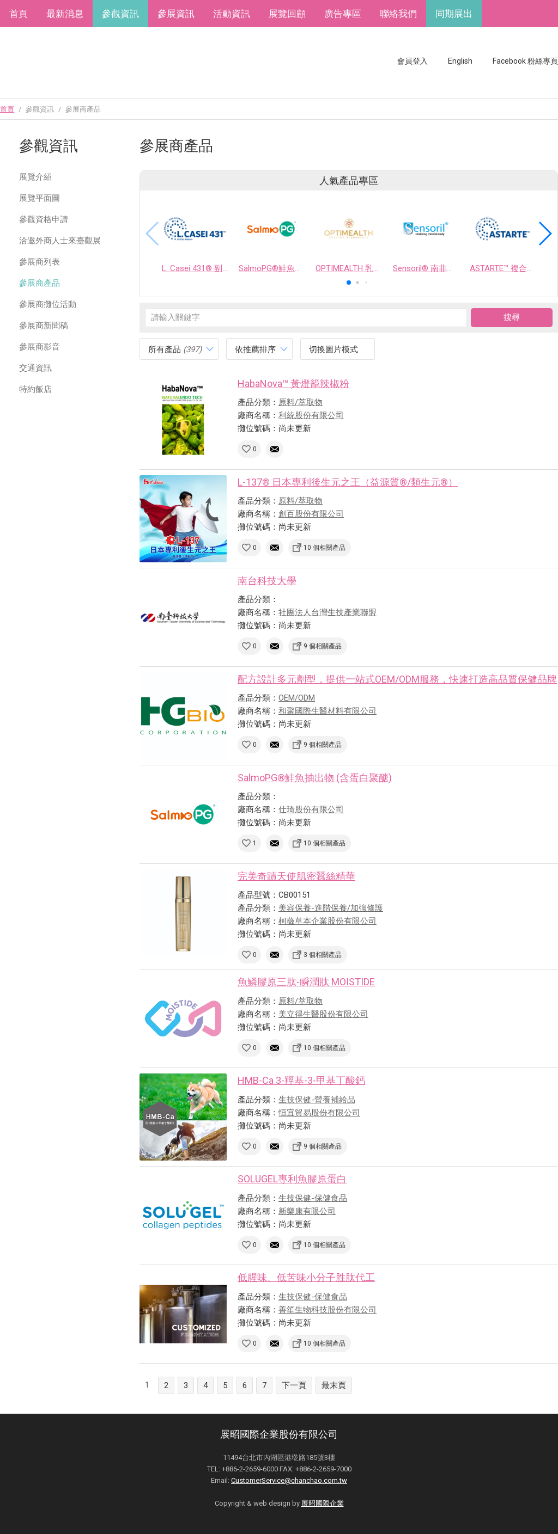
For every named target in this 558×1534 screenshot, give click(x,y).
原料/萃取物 (300, 402)
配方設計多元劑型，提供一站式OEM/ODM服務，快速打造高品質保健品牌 (397, 679)
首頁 (18, 13)
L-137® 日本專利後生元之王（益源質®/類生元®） (348, 482)
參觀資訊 (120, 13)
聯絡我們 (398, 13)
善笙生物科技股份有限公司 (327, 1310)
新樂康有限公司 (307, 1211)
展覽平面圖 (39, 198)
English (460, 61)
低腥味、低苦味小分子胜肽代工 (306, 1277)
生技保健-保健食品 (312, 1198)
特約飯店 (35, 389)
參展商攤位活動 (47, 304)
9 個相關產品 (323, 646)
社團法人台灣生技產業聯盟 (327, 612)
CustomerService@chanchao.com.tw (289, 1480)
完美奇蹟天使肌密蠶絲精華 (296, 876)
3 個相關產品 (323, 955)
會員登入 (412, 61)
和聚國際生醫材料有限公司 (327, 711)
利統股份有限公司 (311, 415)
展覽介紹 (35, 177)
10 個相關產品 (324, 547)
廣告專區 (342, 13)
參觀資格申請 (43, 219)
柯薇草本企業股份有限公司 (327, 921)
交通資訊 (35, 368)
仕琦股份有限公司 (311, 809)
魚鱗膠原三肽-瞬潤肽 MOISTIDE (306, 981)
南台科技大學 (267, 580)
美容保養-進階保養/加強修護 (330, 908)
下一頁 (294, 1385)
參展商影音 (39, 347)
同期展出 (453, 13)
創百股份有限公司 (311, 514)
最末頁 (334, 1385)
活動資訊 (231, 13)
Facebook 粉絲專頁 (525, 61)
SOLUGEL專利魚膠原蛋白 (292, 1179)
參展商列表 (39, 262)
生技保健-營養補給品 (316, 1100)
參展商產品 (39, 283)
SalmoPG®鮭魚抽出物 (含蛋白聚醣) (315, 777)
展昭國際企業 (322, 1503)
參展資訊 (176, 13)
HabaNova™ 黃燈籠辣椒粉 (293, 383)
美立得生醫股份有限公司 (323, 1014)
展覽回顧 (287, 13)
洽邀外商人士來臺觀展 (60, 241)
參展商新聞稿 (43, 325)
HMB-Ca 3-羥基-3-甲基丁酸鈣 (301, 1080)
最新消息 (64, 13)
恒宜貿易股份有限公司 (319, 1113)
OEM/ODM (296, 698)
